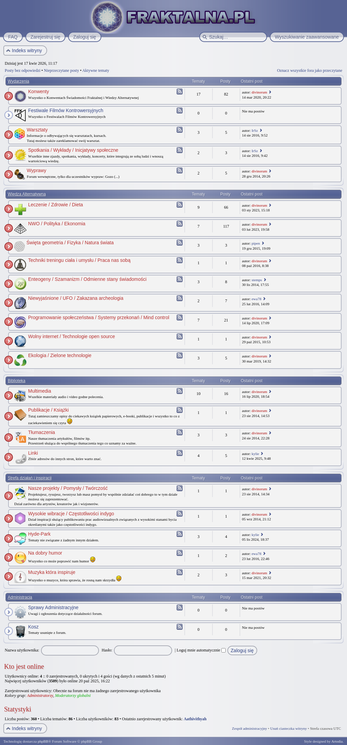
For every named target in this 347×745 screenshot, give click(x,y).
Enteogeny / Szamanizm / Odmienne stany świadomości (87, 279)
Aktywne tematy (95, 70)
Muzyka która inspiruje (51, 572)
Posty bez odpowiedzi (22, 70)
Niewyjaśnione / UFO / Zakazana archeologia (75, 298)
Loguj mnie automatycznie (201, 650)
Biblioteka (16, 380)
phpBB (43, 741)
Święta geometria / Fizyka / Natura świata (70, 242)
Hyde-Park (39, 534)
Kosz (33, 626)
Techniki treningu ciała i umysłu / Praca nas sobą (79, 260)
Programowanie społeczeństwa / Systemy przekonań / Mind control (98, 317)
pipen (255, 243)
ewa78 (256, 299)
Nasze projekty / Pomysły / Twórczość (68, 488)
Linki (33, 453)
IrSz (254, 130)
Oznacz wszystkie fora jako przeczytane (309, 70)
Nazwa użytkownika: (22, 650)
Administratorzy (40, 695)
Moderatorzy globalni (72, 695)
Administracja (20, 597)
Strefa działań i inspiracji (30, 478)
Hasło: (107, 650)
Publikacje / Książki (48, 410)
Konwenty (38, 91)
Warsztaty (37, 129)
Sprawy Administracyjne (53, 607)
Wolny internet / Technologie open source (71, 336)
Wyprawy (36, 170)
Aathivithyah (195, 719)
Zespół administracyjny (249, 728)
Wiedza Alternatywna (27, 194)
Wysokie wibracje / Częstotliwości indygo (71, 513)
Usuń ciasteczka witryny (288, 728)
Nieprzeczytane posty (61, 70)
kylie (255, 454)
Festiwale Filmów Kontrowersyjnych (65, 110)
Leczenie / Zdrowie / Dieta (55, 204)
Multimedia (39, 391)
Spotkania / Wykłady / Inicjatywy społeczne (73, 150)
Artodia (337, 741)
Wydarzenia (18, 81)
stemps (256, 280)
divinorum (259, 92)
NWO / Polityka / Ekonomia (56, 223)
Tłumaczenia (41, 432)
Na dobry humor (45, 553)
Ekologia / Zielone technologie (59, 355)
